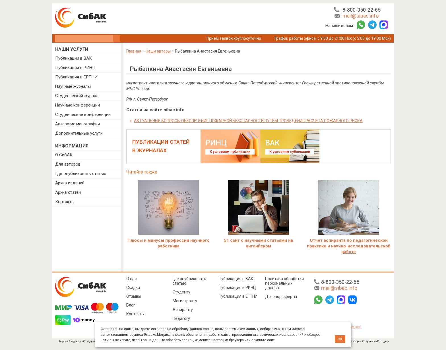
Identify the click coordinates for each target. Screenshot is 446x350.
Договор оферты (281, 296)
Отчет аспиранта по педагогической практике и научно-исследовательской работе (349, 246)
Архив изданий (69, 183)
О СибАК (64, 154)
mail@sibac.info (360, 16)
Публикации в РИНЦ (75, 67)
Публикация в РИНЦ (237, 287)
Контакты (65, 201)
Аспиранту (183, 309)
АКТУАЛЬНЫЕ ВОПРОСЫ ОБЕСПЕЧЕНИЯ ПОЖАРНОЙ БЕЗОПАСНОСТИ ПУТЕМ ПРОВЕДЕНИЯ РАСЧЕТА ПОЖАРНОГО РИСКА (248, 120)
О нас (131, 278)
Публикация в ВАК (236, 278)
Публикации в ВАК (73, 58)
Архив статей (68, 192)
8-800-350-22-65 (361, 10)
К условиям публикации (230, 152)
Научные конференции (77, 105)
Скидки (133, 287)
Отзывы (133, 296)
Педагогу (181, 318)
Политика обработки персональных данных (284, 283)
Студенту (181, 292)
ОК (340, 339)
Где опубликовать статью (80, 173)
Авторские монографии (77, 124)
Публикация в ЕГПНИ (76, 77)
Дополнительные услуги (79, 133)
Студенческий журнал (76, 95)
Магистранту (185, 301)
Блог (130, 305)
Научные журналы (73, 86)
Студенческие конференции (83, 114)
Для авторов (67, 164)
